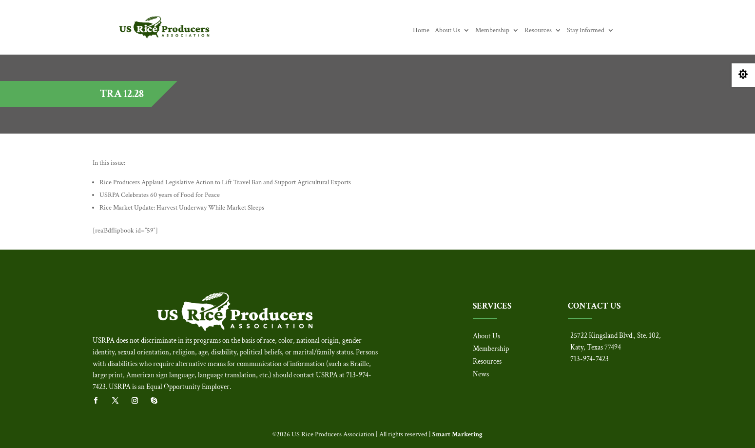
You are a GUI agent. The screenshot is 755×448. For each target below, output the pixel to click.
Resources (538, 31)
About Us (447, 31)
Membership (492, 31)
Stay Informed (585, 31)
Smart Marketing (457, 434)
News (481, 374)
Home (421, 31)
